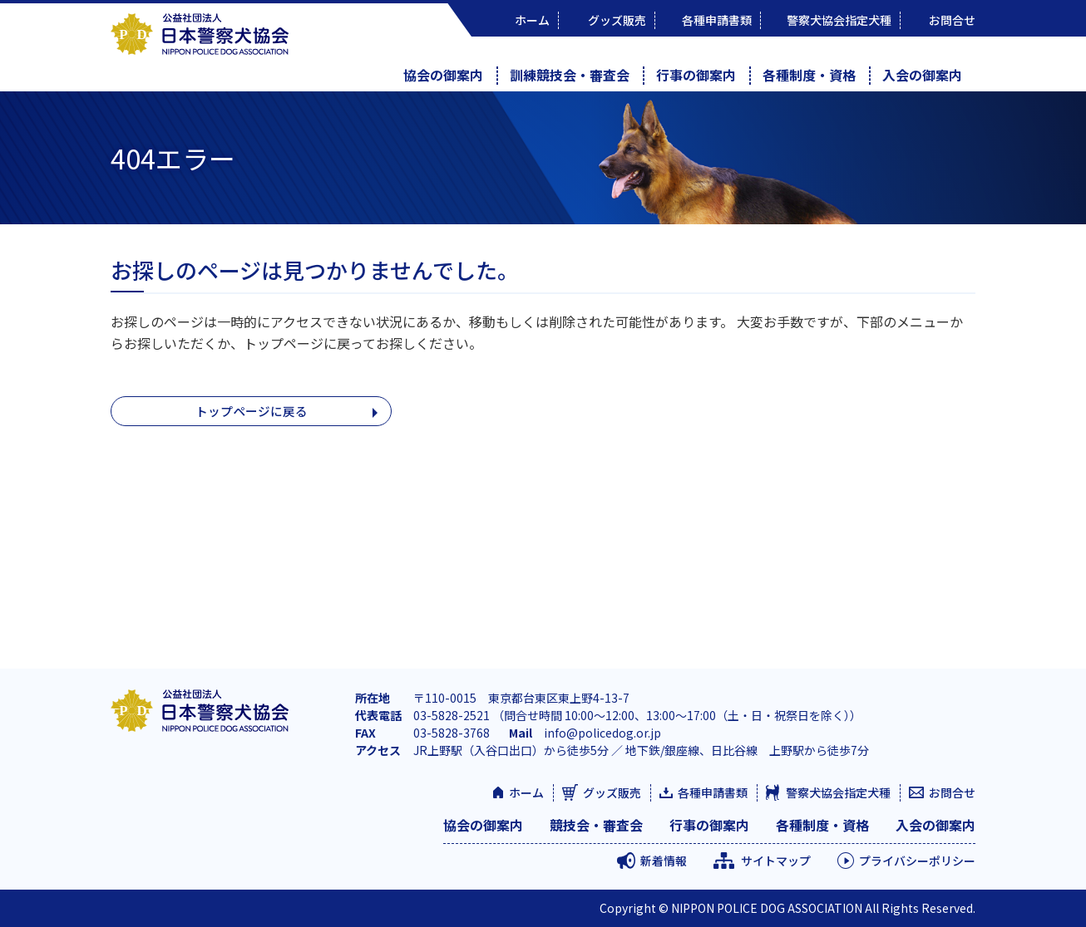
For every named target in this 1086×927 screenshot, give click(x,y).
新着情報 (663, 860)
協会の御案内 (443, 75)
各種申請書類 (713, 792)
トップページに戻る (251, 412)
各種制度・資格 (809, 75)
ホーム (526, 792)
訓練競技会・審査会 (569, 75)
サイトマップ (776, 860)
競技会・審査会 (596, 825)
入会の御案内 (922, 75)
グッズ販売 (612, 792)
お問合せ (952, 792)
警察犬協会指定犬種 (838, 792)
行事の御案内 (696, 75)
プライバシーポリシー (917, 860)
